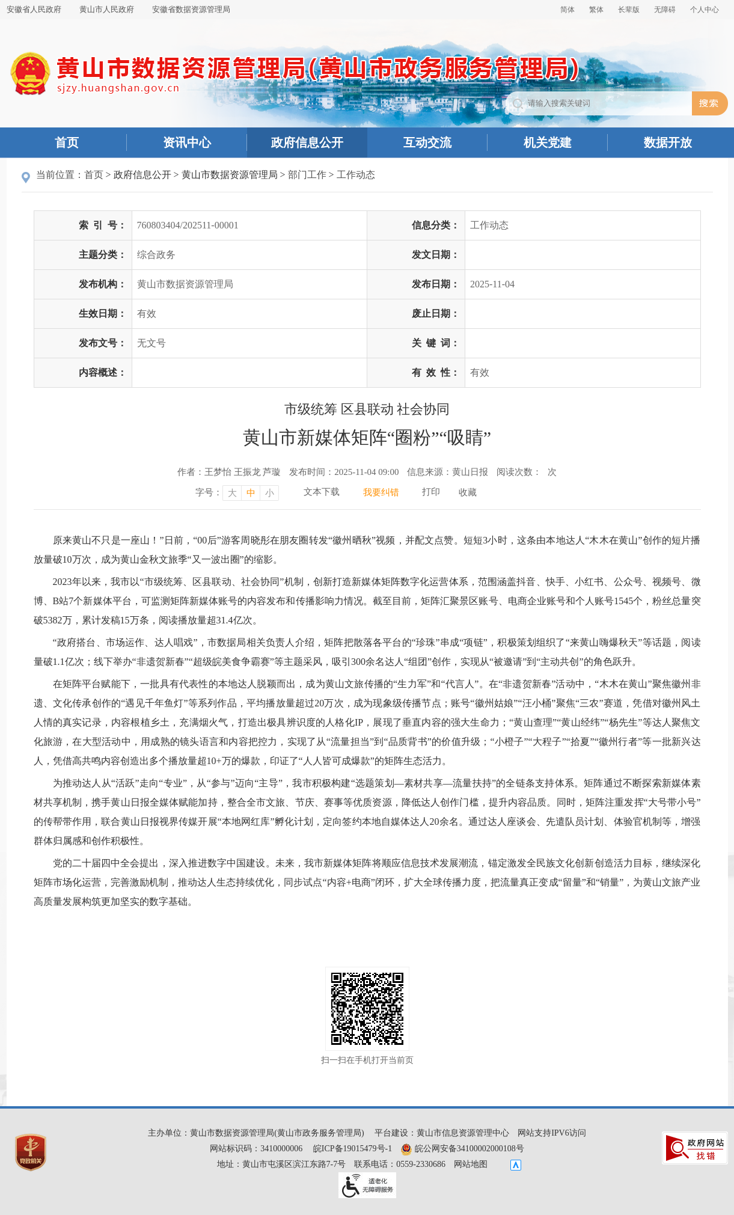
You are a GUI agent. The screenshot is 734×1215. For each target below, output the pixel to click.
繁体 (596, 9)
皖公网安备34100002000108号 (462, 1148)
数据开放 (668, 142)
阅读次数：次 (527, 472)
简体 (567, 9)
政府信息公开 (307, 142)
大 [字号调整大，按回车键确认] (232, 493)
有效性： (436, 372)
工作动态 (356, 175)
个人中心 (704, 9)
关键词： (436, 343)
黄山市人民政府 (106, 9)
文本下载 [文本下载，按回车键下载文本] (322, 492)
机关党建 (548, 142)
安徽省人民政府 (34, 9)
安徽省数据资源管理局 (191, 9)
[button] (629, 9)
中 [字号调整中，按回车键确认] (250, 493)
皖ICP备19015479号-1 (352, 1148)
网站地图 (471, 1164)
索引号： (103, 225)
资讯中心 (187, 142)
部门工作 (307, 175)
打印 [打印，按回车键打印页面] (431, 492)
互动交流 (427, 142)
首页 (67, 142)
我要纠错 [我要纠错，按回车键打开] (381, 492)
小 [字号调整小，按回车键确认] (269, 493)
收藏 (468, 492)
